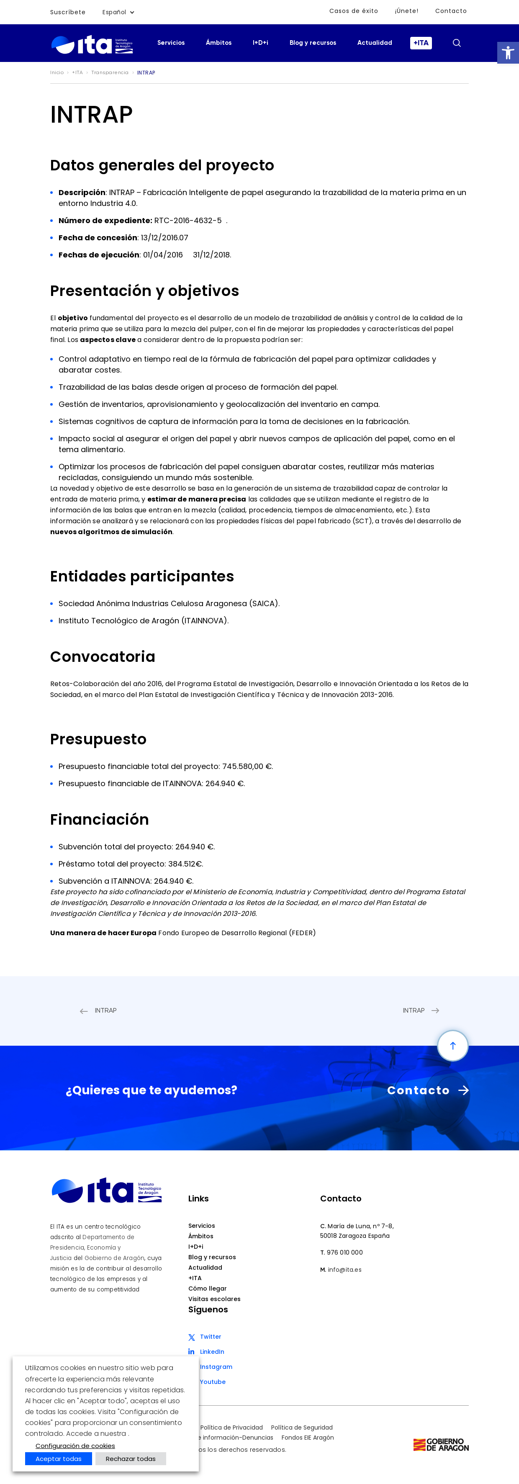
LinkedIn (212, 1352)
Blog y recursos (313, 43)
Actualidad (374, 43)
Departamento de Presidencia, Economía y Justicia (92, 1247)
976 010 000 (345, 1252)
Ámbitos (218, 43)
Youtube (213, 1382)
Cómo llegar (207, 1288)
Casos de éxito (353, 11)
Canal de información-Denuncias (224, 1437)
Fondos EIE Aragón (308, 1437)
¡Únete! (407, 11)
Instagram (216, 1367)
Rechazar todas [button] (131, 1458)
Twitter (210, 1336)
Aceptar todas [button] (59, 1458)
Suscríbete (68, 12)
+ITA (421, 43)
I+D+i (260, 43)
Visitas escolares (214, 1299)
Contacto (451, 11)
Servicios (171, 43)
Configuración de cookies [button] (75, 1445)
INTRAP (106, 1011)
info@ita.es (345, 1269)
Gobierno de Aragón (115, 1258)
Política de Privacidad (231, 1427)
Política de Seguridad (302, 1427)
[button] (508, 53)
